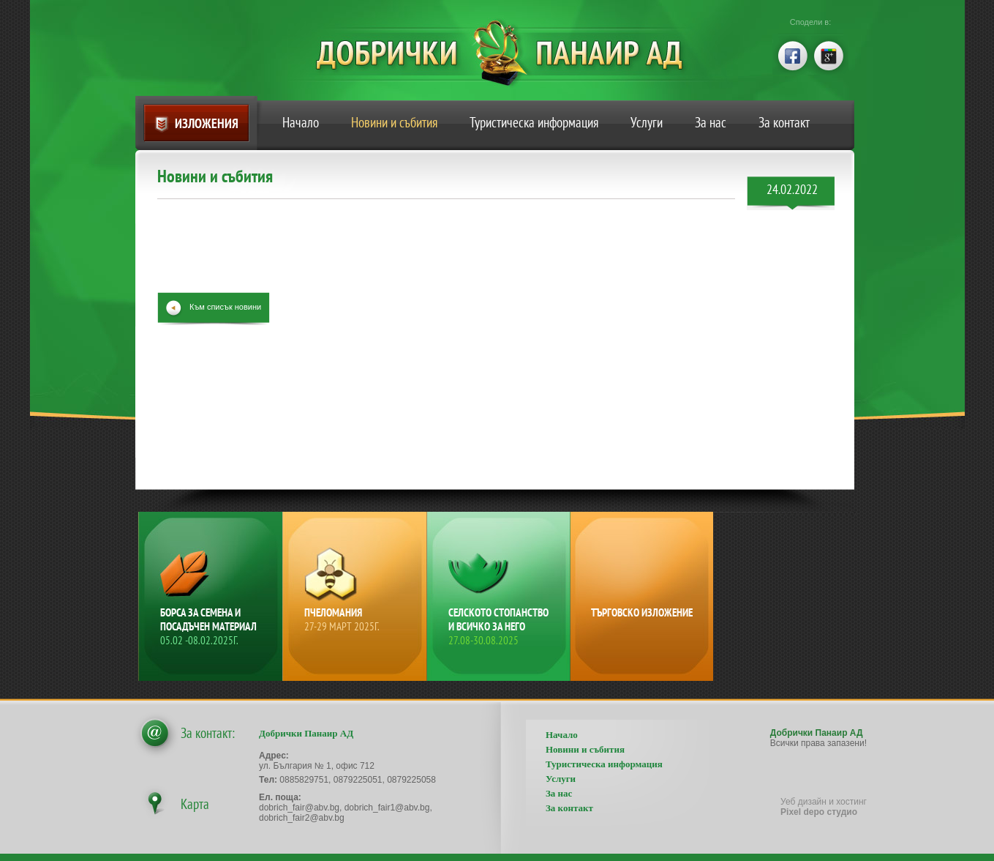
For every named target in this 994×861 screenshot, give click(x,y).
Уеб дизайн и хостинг (823, 807)
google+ (829, 54)
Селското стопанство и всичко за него (500, 626)
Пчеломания (356, 619)
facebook (791, 54)
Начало (300, 122)
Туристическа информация (534, 122)
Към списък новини (225, 306)
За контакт (784, 122)
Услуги (646, 122)
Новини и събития (394, 122)
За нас (710, 122)
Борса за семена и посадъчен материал (212, 626)
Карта (195, 804)
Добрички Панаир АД (510, 53)
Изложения (206, 123)
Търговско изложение (642, 612)
